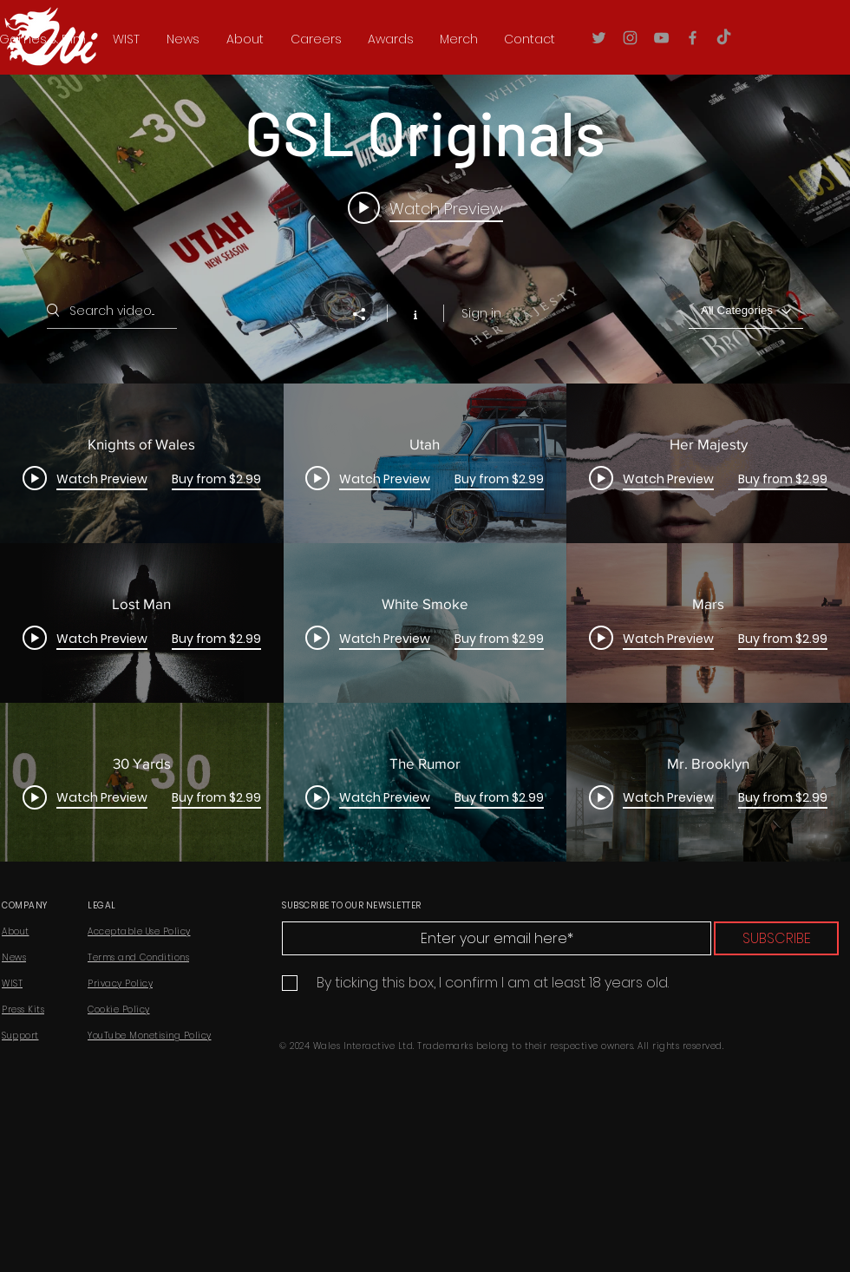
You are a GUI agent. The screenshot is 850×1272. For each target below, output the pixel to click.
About (15, 931)
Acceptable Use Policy (139, 931)
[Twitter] (599, 38)
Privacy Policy (120, 983)
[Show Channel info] (415, 313)
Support (20, 1035)
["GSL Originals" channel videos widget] (425, 445)
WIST (12, 983)
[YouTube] (661, 38)
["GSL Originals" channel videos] (425, 623)
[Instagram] (630, 38)
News (14, 957)
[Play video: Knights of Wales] (425, 207)
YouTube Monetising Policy (150, 1035)
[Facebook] (692, 38)
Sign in (481, 313)
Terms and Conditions (138, 957)
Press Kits (23, 1009)
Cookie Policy (119, 1009)
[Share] (368, 314)
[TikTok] (724, 38)
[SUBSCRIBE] (776, 938)
